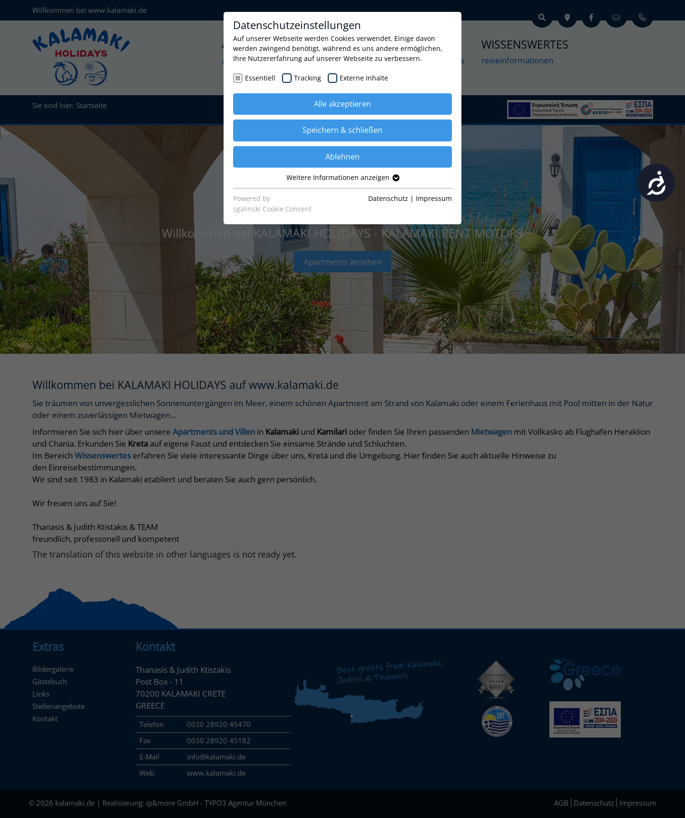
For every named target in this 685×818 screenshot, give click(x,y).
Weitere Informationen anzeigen (342, 177)
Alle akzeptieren (342, 104)
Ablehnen (342, 156)
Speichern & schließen (342, 130)
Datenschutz (388, 198)
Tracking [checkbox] (307, 77)
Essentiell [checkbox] (260, 77)
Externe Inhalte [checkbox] (364, 77)
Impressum (434, 198)
